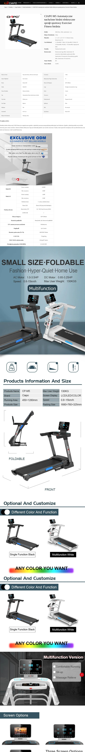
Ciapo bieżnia (18, 7)
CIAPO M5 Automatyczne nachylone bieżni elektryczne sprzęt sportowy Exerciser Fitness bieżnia (55, 7)
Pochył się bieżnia (27, 7)
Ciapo (5, 7)
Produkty (11, 7)
